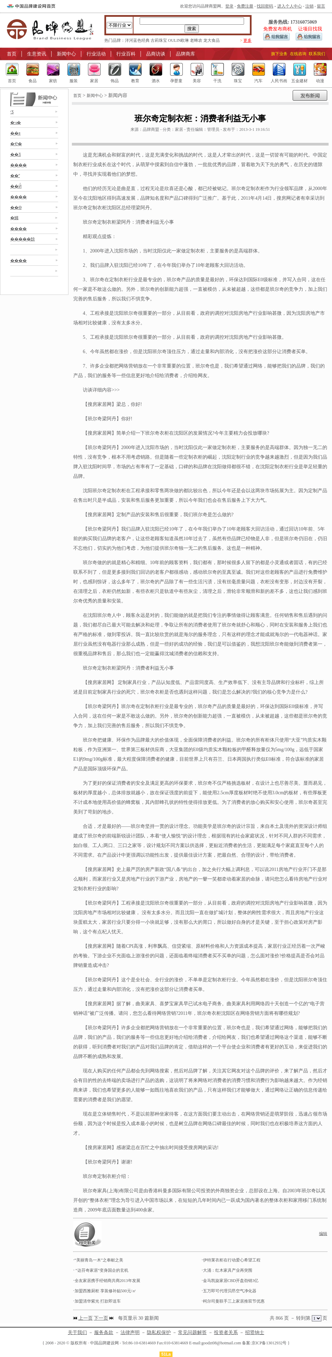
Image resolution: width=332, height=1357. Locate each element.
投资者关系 (226, 1332)
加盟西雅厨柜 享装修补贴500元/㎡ (105, 1290)
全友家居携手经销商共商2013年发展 (107, 1280)
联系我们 (317, 53)
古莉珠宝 (159, 40)
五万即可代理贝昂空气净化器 (229, 1290)
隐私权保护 (159, 1332)
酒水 (156, 80)
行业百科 (126, 54)
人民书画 (279, 80)
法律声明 (130, 1332)
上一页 (85, 1318)
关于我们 (77, 1332)
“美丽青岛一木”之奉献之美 (99, 1260)
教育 (135, 80)
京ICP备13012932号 (269, 1343)
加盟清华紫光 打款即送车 (98, 1301)
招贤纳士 (254, 1332)
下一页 (101, 1318)
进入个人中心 (289, 6)
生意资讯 (36, 54)
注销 (309, 6)
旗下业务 (279, 53)
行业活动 (96, 54)
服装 (73, 80)
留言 (321, 6)
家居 (94, 80)
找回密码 (265, 6)
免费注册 (245, 6)
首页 (11, 54)
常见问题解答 (192, 1332)
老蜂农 (196, 40)
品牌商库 (185, 54)
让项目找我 (310, 29)
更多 (247, 40)
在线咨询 (298, 53)
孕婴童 (176, 80)
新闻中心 (66, 54)
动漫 (320, 80)
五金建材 (299, 80)
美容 (197, 80)
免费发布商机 (277, 29)
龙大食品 (211, 40)
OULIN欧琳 (178, 40)
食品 (32, 80)
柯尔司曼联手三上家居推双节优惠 (234, 1301)
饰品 (115, 80)
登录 (229, 6)
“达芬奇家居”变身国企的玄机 (102, 1270)
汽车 (258, 80)
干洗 (217, 80)
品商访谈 (155, 54)
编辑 (323, 1233)
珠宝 (238, 80)
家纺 (53, 80)
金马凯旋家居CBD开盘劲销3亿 (231, 1280)
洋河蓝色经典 (137, 40)
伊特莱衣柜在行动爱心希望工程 (231, 1260)
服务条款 (103, 1332)
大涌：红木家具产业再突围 (227, 1270)
